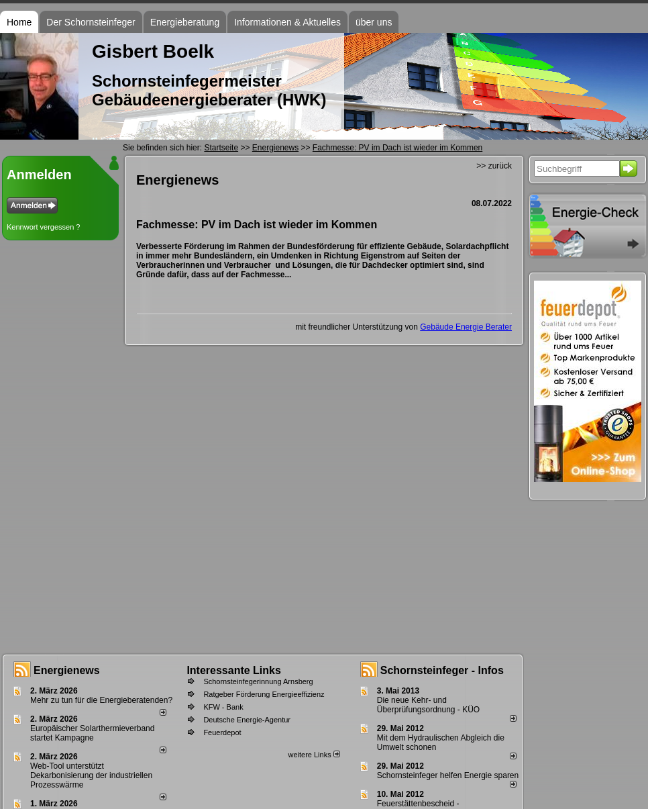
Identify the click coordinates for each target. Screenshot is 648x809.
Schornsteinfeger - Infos (442, 670)
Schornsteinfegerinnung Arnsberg (258, 681)
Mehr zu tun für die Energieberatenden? (101, 700)
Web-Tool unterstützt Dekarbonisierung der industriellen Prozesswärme (91, 775)
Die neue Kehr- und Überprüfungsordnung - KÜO (428, 705)
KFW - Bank (223, 707)
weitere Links (313, 755)
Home (19, 22)
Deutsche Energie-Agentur (246, 720)
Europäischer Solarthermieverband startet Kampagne (92, 733)
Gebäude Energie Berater (466, 327)
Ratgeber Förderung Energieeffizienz (263, 694)
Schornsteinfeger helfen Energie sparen (448, 775)
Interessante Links (233, 670)
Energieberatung (185, 22)
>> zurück (494, 166)
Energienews (67, 670)
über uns (374, 22)
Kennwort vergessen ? (43, 227)
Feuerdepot (222, 732)
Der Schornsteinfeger (90, 22)
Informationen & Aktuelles (287, 22)
